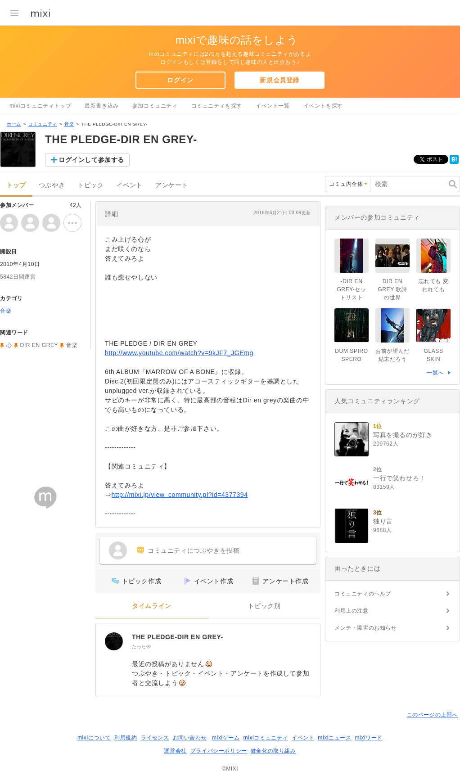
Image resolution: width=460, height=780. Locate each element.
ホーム (14, 124)
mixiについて (94, 738)
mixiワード (369, 738)
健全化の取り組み (273, 751)
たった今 (141, 646)
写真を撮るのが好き (402, 434)
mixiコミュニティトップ (40, 106)
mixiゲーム (226, 738)
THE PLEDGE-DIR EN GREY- (177, 636)
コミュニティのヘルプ (362, 594)
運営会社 (175, 751)
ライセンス (155, 738)
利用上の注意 (351, 611)
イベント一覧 (273, 106)
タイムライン (151, 606)
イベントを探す (323, 106)
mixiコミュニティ (266, 738)
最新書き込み (102, 106)
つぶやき (52, 185)
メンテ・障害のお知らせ (365, 628)
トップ (16, 185)
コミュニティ (42, 124)
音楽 (69, 124)
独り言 (383, 521)
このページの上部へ (432, 715)
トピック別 (264, 606)
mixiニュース (334, 738)
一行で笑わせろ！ (399, 478)
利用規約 (125, 738)
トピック (90, 185)
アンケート (171, 185)
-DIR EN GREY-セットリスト (351, 289)
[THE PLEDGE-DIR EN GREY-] (114, 641)
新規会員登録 (279, 80)
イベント (130, 185)
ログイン (180, 80)
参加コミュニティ (155, 106)
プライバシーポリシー (218, 751)
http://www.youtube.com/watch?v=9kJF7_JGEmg (179, 352)
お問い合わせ (190, 738)
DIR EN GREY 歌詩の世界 (392, 289)
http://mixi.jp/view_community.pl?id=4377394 (180, 494)
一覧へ (435, 373)
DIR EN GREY (39, 345)
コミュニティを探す (216, 106)
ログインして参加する (91, 159)
